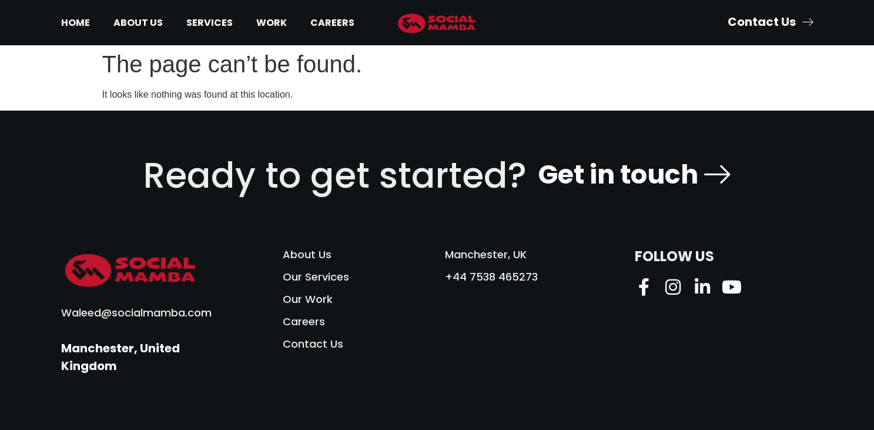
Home (75, 22)
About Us (138, 22)
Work (271, 22)
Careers (332, 22)
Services (209, 22)
